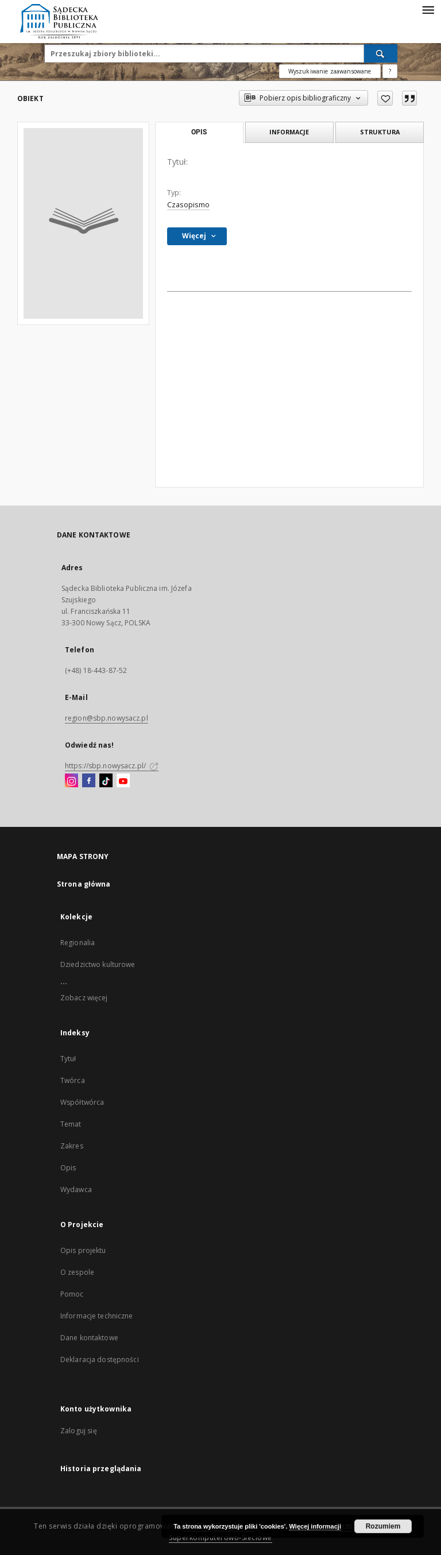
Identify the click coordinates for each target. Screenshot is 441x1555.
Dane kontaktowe (89, 1338)
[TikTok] (106, 781)
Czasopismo (188, 205)
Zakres (71, 1146)
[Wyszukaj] (380, 53)
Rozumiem (383, 1526)
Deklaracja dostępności (99, 1359)
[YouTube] (123, 781)
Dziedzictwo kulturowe (98, 964)
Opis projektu (83, 1250)
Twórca (72, 1080)
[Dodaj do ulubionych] (385, 98)
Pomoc (72, 1294)
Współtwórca (82, 1102)
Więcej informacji (315, 1526)
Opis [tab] (199, 132)
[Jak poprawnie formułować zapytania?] (389, 71)
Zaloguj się (78, 1431)
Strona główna (84, 884)
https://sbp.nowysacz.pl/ (111, 766)
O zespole (77, 1272)
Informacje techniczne (96, 1316)
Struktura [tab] (380, 131)
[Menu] (427, 9)
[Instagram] (71, 781)
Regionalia (77, 942)
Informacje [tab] (289, 131)
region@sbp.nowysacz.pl (106, 718)
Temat (71, 1124)
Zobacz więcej (84, 998)
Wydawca (76, 1189)
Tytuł (68, 1058)
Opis (68, 1168)
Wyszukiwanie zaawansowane (330, 71)
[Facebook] (88, 781)
